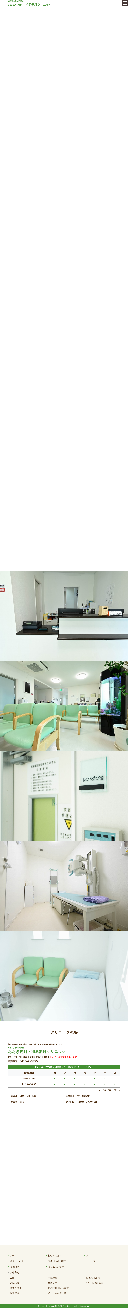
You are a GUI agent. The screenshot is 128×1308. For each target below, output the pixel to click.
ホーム (13, 1255)
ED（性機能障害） (96, 1283)
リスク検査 (15, 1288)
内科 (12, 1278)
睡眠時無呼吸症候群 (58, 1288)
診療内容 (14, 1272)
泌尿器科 (14, 1283)
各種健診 (14, 1293)
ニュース (90, 1261)
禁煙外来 (52, 1283)
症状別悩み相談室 (57, 1261)
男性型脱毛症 (93, 1278)
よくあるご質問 (56, 1267)
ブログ (89, 1255)
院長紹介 (14, 1267)
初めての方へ (55, 1255)
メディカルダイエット (59, 1293)
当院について (17, 1261)
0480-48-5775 (29, 1061)
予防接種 (52, 1278)
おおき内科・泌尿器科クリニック (30, 4)
